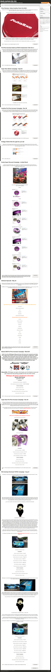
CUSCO (19, 319)
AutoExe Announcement (26, 10)
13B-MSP (6, 275)
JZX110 (27, 276)
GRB (13, 276)
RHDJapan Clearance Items (19, 549)
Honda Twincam (26, 346)
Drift (6, 467)
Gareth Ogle (22, 283)
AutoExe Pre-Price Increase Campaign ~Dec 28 (14, 108)
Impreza (20, 276)
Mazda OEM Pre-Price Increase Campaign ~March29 (15, 351)
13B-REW (7, 65)
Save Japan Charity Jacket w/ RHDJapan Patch (20, 391)
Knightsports (5, 347)
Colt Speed (20, 306)
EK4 (4, 276)
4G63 (17, 275)
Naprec (15, 347)
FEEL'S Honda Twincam (20, 308)
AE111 (21, 275)
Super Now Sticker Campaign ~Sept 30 (11, 68)
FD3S (9, 65)
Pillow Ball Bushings (17, 467)
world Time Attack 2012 (21, 664)
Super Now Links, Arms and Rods (19, 417)
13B (5, 65)
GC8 (10, 276)
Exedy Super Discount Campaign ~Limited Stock (14, 162)
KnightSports (20, 328)
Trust (15, 65)
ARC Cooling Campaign (18, 558)
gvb (15, 276)
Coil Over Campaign (18, 450)
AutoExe (21, 110)
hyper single (17, 276)
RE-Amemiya (20, 335)
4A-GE (15, 275)
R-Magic (8, 158)
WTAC (25, 664)
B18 (25, 275)
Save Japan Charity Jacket (19, 389)
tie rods (19, 104)
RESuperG (28, 347)
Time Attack (16, 664)
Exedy (7, 276)
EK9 (5, 276)
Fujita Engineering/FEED (20, 315)
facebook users (12, 284)
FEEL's (20, 346)
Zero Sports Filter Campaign (18, 382)
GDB (12, 276)
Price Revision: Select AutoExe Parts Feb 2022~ (14, 8)
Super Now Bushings (19, 432)
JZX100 (25, 276)
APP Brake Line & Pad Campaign (18, 555)
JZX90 (29, 276)
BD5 (26, 275)
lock (14, 467)
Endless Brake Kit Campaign (18, 643)
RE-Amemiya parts (32, 533)
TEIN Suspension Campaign (18, 566)
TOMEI (20, 337)
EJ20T (2, 276)
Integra (23, 276)
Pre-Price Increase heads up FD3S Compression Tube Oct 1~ (17, 47)
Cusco (11, 346)
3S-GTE (13, 275)
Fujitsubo (22, 346)
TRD (20, 339)
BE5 (28, 275)
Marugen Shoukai (11, 347)
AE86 (22, 275)
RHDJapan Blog (8, 1)
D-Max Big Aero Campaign (18, 453)
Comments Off (35, 65)
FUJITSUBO (20, 322)
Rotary (11, 104)
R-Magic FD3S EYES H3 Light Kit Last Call (12, 141)
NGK (20, 331)
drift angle (8, 467)
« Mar (40, 25)
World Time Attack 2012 (23, 475)
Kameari (19, 326)
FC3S (7, 104)
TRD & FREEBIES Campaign (18, 455)
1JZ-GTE (10, 275)
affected (32, 12)
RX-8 (23, 467)
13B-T (8, 275)
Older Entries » (35, 668)
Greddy (12, 65)
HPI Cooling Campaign (18, 564)
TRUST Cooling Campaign (18, 553)
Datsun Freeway (15, 346)
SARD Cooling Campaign (18, 562)
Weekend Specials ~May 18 (8, 280)
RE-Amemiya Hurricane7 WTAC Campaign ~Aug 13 (15, 472)
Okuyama (19, 313)
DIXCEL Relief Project (19, 387)
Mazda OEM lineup (20, 377)
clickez (6, 596)
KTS (8, 347)
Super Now (16, 104)
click (6, 501)
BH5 (29, 275)
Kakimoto (19, 324)
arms (5, 104)
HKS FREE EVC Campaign (17, 560)
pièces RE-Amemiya (33, 620)
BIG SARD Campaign (32, 286)
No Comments (35, 467)
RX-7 (13, 65)
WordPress (13, 670)
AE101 (19, 275)
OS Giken (19, 333)
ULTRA (20, 342)
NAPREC (19, 311)
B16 (24, 275)
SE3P (14, 104)
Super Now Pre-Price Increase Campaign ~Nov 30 (14, 399)
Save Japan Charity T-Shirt (19, 464)
